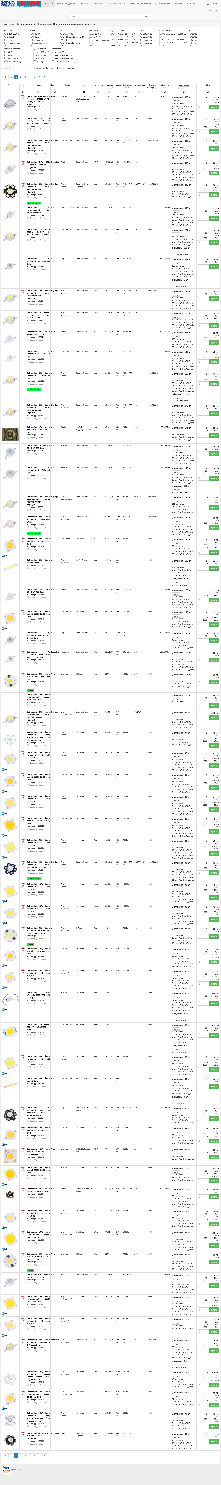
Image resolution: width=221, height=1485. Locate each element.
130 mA (146, 40)
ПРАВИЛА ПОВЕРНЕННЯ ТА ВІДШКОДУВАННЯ (149, 3)
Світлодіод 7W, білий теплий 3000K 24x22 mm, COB (38, 1170)
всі (184, 88)
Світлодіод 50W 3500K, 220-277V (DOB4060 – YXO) (38, 1027)
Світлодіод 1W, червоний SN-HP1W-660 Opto (38, 354)
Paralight (54, 96)
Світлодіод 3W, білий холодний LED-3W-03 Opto (38, 375)
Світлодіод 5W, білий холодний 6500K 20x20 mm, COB (38, 1213)
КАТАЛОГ (48, 3)
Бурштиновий (39, 43)
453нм (39, 61)
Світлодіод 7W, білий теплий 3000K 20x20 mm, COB (38, 777)
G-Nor (53, 1107)
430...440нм (41, 52)
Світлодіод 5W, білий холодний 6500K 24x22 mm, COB (38, 1059)
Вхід (215, 3)
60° (194, 43)
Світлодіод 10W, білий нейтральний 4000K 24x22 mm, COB (38, 1234)
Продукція (8, 24)
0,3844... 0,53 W (99, 40)
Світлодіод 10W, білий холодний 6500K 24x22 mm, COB (38, 886)
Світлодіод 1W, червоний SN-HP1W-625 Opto (38, 470)
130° (8, 52)
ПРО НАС (99, 3)
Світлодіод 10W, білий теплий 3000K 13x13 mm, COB (38, 614)
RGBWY (37, 40)
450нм (39, 58)
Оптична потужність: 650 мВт (173, 35)
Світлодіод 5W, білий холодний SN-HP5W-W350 (38, 519)
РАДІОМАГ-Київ (62, 55)
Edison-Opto (12, 43)
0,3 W (95, 37)
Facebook (179, 3)
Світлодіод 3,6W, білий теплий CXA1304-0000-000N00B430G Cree (38, 1151)
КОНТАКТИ (191, 3)
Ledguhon (55, 162)
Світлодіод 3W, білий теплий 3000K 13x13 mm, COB (38, 541)
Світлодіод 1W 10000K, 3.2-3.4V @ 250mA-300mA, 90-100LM (38, 315)
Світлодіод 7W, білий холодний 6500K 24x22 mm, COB (38, 842)
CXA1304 (66, 34)
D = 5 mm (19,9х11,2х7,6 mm (73, 44)
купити (214, 107)
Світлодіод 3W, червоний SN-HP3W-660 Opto (38, 261)
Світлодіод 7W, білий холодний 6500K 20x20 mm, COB (38, 755)
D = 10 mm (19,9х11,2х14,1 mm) (72, 38)
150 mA (146, 43)
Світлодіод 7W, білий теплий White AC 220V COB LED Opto (38, 1256)
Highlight (54, 140)
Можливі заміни (34, 203)
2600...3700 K (12, 58)
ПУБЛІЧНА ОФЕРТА (116, 3)
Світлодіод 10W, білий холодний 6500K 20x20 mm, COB (38, 908)
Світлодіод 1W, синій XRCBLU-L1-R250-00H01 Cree (38, 429)
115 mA (146, 37)
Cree (9, 40)
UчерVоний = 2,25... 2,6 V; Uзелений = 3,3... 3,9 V (123, 35)
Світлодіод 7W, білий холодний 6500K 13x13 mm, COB (38, 799)
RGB (35, 34)
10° (194, 34)
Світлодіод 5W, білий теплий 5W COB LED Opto (38, 676)
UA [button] (209, 10)
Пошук (148, 16)
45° (194, 40)
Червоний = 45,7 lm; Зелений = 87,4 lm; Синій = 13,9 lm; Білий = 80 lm (173, 42)
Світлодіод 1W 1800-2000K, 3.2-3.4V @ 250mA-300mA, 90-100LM (38, 232)
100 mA (146, 34)
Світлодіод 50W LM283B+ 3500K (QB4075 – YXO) (38, 995)
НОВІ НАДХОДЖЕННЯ (66, 3)
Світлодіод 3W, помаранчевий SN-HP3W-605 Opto (38, 210)
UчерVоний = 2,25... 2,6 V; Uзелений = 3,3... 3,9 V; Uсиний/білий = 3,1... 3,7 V (124, 42)
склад (58, 52)
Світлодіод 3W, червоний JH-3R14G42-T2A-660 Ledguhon (38, 654)
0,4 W (95, 43)
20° (194, 37)
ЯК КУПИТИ (86, 3)
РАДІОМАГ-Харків (63, 61)
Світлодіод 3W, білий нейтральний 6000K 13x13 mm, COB (38, 697)
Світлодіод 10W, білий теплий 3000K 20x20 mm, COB (38, 951)
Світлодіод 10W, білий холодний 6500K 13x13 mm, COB (38, 973)
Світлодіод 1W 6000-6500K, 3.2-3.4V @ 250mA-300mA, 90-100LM (38, 121)
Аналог (30, 690)
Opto (53, 207)
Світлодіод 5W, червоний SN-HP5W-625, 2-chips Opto (38, 635)
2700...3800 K (12, 61)
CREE (9, 37)
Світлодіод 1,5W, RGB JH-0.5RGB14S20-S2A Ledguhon (38, 164)
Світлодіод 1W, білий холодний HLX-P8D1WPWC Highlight (38, 864)
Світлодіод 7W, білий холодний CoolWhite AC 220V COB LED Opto (38, 930)
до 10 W (96, 34)
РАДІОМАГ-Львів (63, 58)
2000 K (9, 55)
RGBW (36, 37)
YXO (53, 993)
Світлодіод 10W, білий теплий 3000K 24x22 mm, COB (38, 821)
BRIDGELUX (12, 34)
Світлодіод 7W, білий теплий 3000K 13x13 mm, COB (38, 1130)
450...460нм (41, 55)
